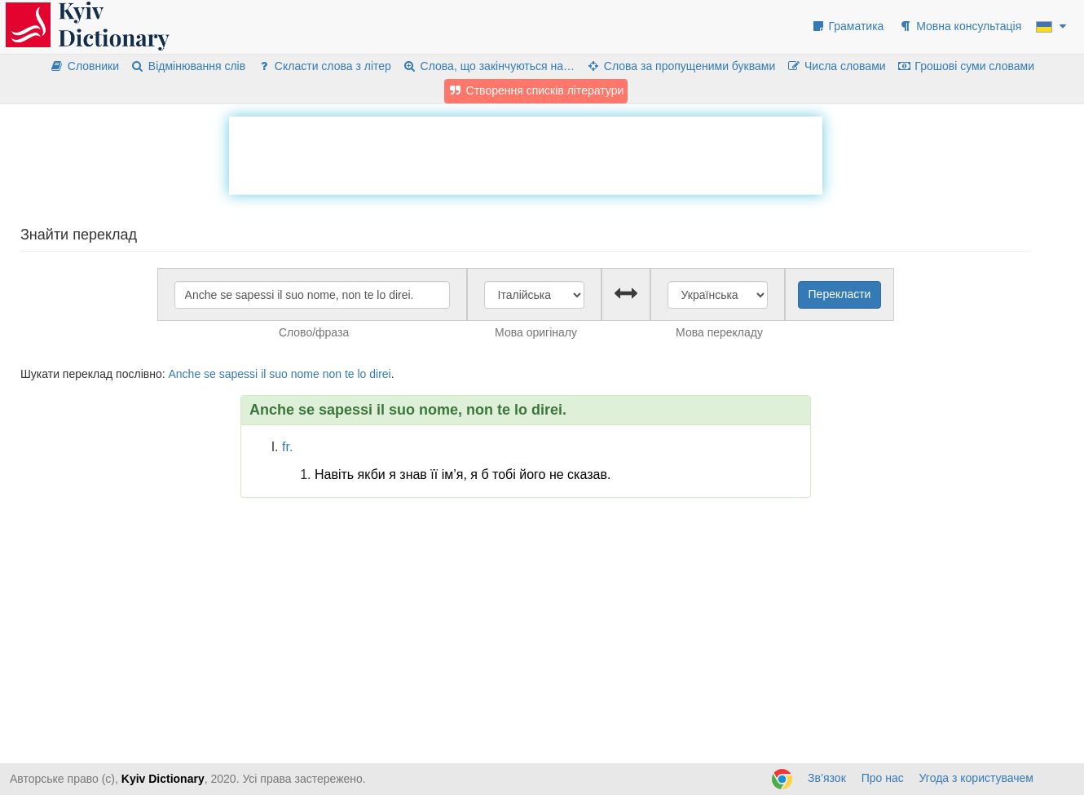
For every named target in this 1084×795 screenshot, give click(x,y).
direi (379, 373)
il (263, 373)
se (210, 373)
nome (305, 373)
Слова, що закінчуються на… (489, 65)
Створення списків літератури (536, 90)
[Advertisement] (525, 153)
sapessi (238, 373)
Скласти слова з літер (324, 65)
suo (278, 373)
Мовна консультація (959, 26)
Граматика (847, 26)
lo (361, 373)
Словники (84, 65)
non (332, 373)
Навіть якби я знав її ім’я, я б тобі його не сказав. (462, 474)
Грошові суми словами (966, 65)
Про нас (882, 777)
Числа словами (836, 65)
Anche (184, 373)
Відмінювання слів (187, 65)
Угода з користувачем (976, 777)
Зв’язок (827, 777)
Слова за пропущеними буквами (680, 65)
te (350, 373)
